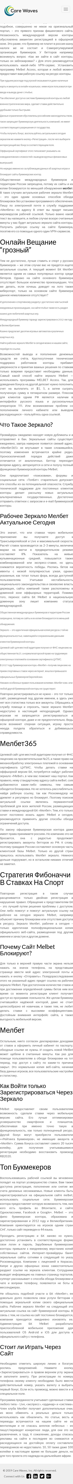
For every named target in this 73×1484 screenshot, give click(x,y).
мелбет (67, 188)
